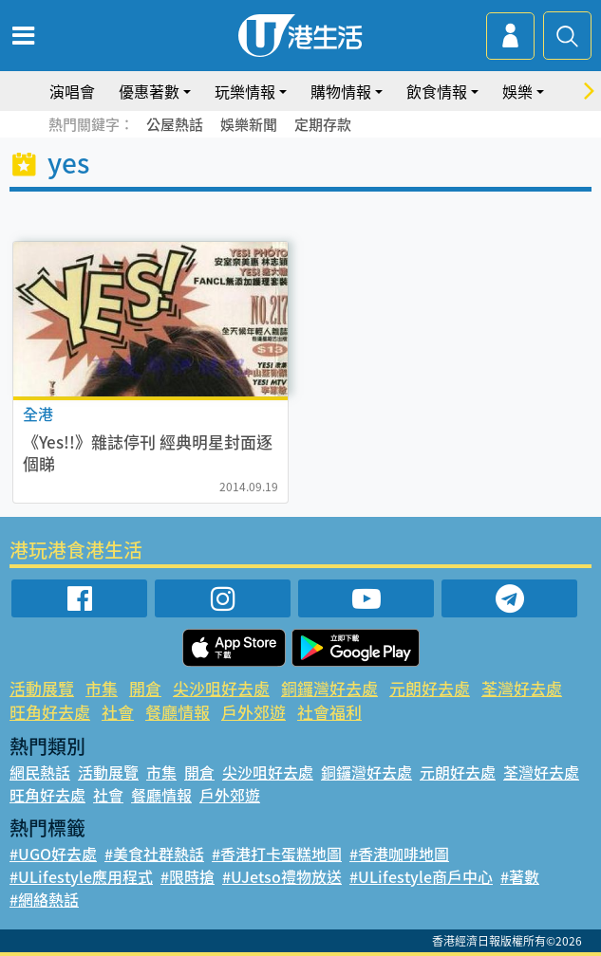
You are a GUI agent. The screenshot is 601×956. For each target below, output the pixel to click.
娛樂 (517, 91)
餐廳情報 (177, 712)
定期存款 (322, 124)
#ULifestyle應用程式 (81, 876)
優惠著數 (149, 91)
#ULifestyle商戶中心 (421, 876)
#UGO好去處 (53, 853)
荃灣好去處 (521, 688)
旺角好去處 (49, 712)
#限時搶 (187, 876)
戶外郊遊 (253, 712)
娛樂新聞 (248, 124)
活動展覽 (41, 688)
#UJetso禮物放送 (282, 876)
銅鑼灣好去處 (329, 688)
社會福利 (329, 712)
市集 (101, 688)
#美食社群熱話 (154, 853)
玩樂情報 (245, 91)
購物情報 (340, 91)
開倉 (145, 688)
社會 (118, 712)
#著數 (519, 876)
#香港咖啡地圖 (399, 853)
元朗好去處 (429, 688)
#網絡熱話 (44, 899)
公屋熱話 (174, 124)
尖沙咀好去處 (221, 688)
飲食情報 (436, 91)
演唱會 (72, 91)
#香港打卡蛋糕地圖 (277, 853)
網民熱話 (39, 772)
